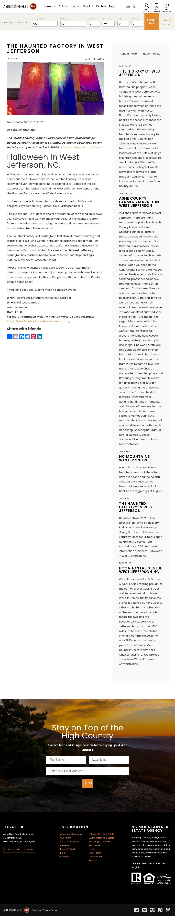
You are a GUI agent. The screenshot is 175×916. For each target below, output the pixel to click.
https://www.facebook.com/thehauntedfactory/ (38, 321)
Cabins (63, 6)
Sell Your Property (69, 841)
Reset (166, 24)
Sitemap (36, 910)
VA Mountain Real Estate (101, 837)
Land (73, 6)
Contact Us (12, 849)
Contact (64, 856)
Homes (48, 6)
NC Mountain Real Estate (101, 834)
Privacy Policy (50, 910)
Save (166, 20)
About (86, 6)
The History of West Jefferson (140, 73)
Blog (112, 6)
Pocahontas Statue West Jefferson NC (140, 570)
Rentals (101, 6)
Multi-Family (95, 852)
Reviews (64, 845)
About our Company (71, 834)
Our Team (65, 837)
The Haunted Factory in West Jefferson (55, 48)
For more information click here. (81, 147)
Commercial (95, 856)
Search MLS (151, 21)
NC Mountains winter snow (134, 458)
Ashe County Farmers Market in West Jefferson (139, 202)
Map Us (28, 849)
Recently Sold (67, 849)
